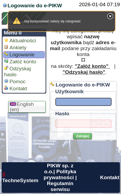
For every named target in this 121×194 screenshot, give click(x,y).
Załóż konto (20, 61)
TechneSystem (20, 177)
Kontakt (15, 88)
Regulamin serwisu (60, 186)
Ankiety (15, 47)
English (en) (22, 106)
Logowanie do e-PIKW (35, 5)
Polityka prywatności (59, 174)
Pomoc (15, 81)
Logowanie (19, 54)
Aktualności (20, 40)
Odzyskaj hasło (17, 71)
